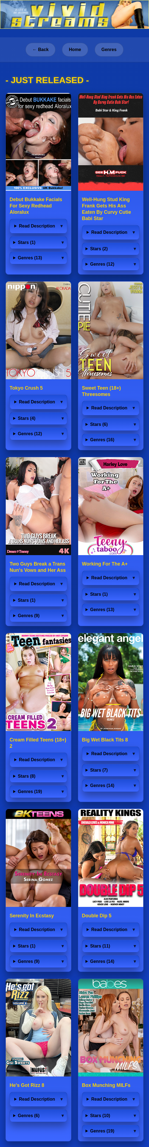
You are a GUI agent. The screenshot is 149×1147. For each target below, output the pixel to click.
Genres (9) (29, 615)
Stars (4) (26, 418)
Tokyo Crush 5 (26, 388)
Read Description (37, 226)
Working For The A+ (105, 564)
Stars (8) (26, 776)
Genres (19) (30, 791)
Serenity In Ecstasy (32, 915)
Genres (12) (102, 264)
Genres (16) (102, 439)
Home (75, 49)
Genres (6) (29, 1115)
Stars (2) (99, 248)
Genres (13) (30, 257)
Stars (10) (100, 1115)
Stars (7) (99, 770)
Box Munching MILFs (106, 1085)
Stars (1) (26, 242)
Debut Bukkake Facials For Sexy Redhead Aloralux (36, 206)
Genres (109, 49)
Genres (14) (102, 785)
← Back (40, 49)
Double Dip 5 (97, 915)
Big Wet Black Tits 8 (105, 740)
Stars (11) (100, 946)
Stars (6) (99, 424)
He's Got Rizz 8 (27, 1085)
